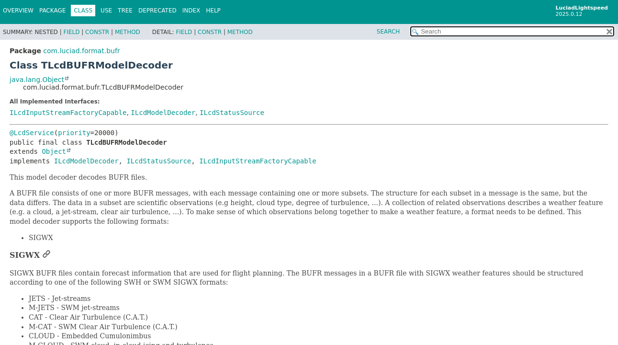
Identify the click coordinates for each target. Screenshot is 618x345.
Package (52, 10)
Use (106, 10)
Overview (18, 10)
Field (71, 32)
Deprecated (157, 10)
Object (54, 151)
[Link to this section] (46, 255)
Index (191, 10)
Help (213, 10)
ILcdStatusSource (232, 112)
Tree (125, 10)
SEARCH (388, 31)
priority (74, 133)
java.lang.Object (37, 79)
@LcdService (32, 133)
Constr (97, 32)
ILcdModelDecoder (163, 112)
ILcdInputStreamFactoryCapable (68, 112)
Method (127, 32)
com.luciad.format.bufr (81, 51)
